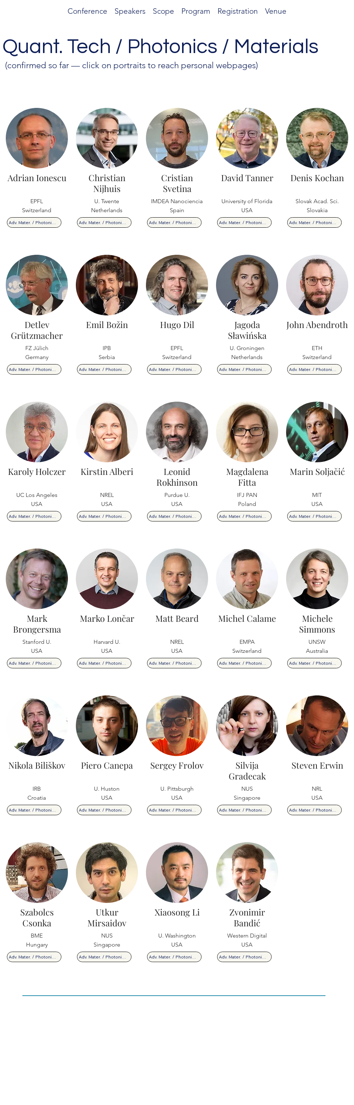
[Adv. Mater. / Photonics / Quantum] (34, 222)
